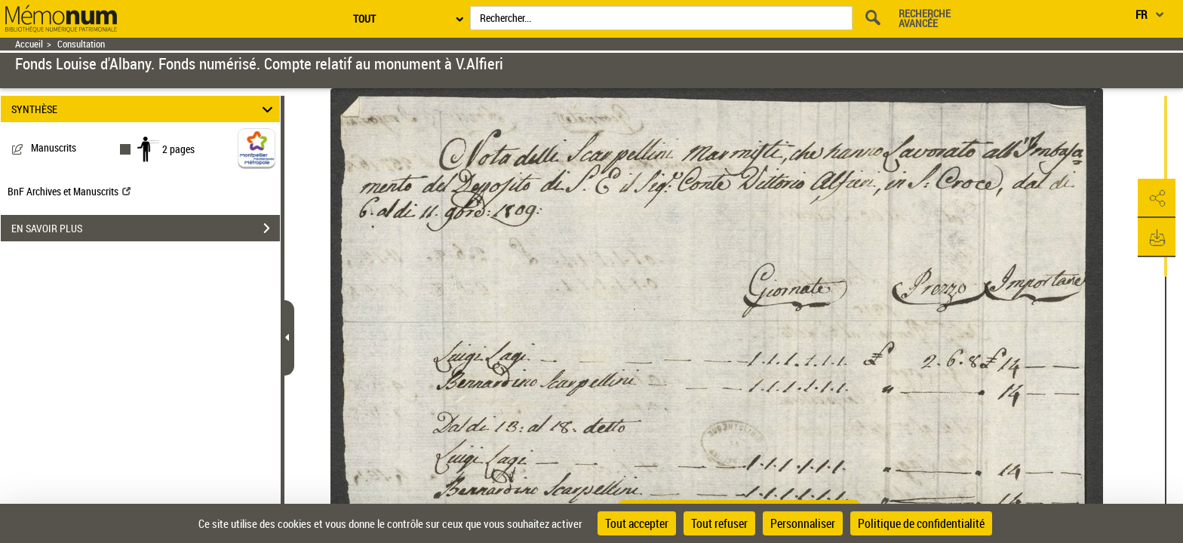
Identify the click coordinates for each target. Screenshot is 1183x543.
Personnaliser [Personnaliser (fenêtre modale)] (802, 523)
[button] (1156, 198)
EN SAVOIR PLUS (145, 228)
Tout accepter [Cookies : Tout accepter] (636, 523)
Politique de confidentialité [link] (921, 523)
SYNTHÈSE (144, 109)
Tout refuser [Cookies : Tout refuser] (719, 523)
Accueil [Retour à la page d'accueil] (29, 44)
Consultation (81, 44)
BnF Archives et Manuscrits (69, 191)
